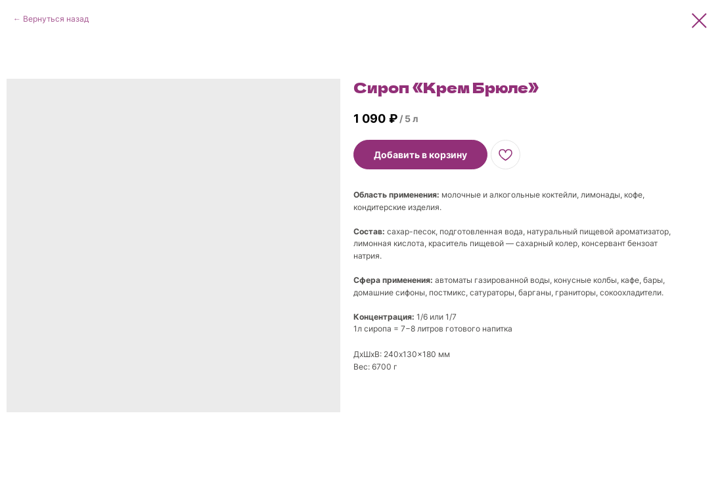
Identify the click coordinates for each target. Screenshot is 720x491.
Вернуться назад (56, 19)
